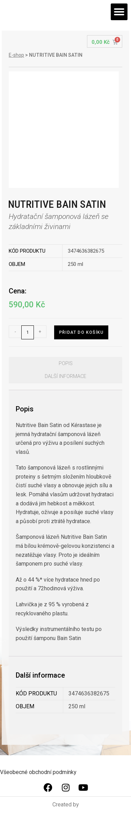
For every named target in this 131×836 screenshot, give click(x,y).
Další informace (65, 376)
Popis (66, 363)
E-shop (16, 55)
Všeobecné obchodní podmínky (38, 772)
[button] (119, 11)
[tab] (65, 363)
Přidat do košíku (81, 332)
